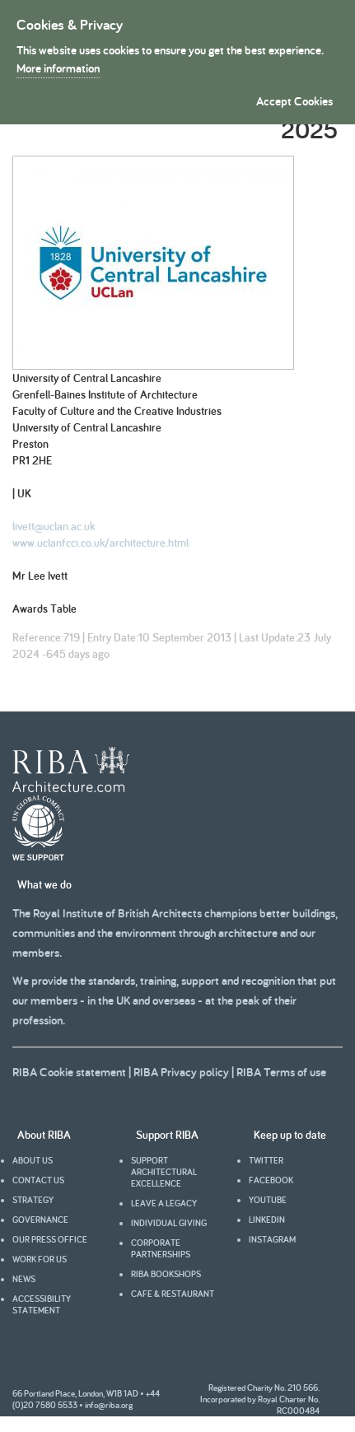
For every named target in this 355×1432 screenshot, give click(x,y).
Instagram (272, 1239)
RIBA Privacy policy (181, 1072)
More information (58, 68)
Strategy (33, 1200)
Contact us (38, 1180)
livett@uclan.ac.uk (53, 526)
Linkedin (267, 1219)
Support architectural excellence (164, 1171)
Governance (40, 1219)
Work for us (39, 1259)
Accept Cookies (294, 101)
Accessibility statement (41, 1304)
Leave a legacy (164, 1203)
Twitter (266, 1160)
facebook (271, 1180)
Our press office (49, 1239)
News (23, 1279)
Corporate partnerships (160, 1248)
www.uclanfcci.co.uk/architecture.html (100, 542)
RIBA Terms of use (281, 1072)
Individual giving (169, 1223)
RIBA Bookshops (166, 1274)
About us (32, 1160)
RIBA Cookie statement (69, 1072)
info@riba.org (109, 1405)
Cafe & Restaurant (172, 1293)
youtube (268, 1200)
